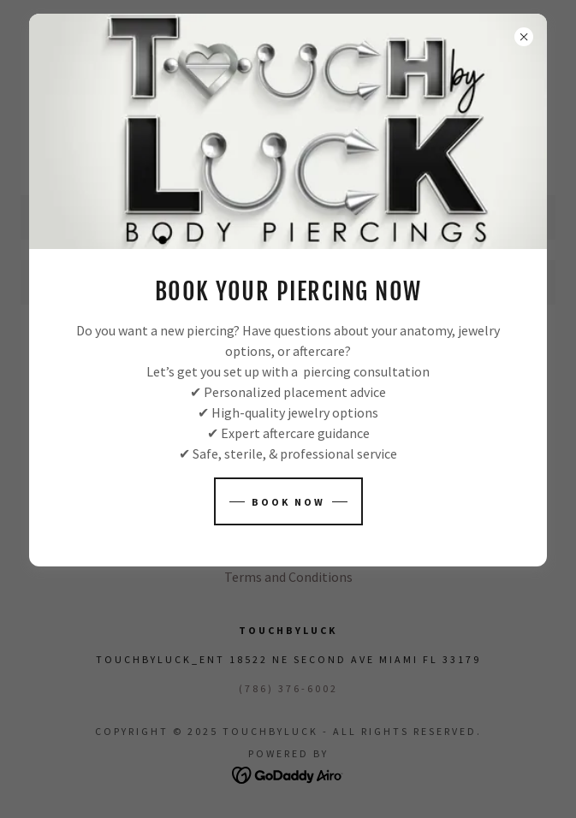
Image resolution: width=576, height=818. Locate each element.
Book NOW (288, 501)
